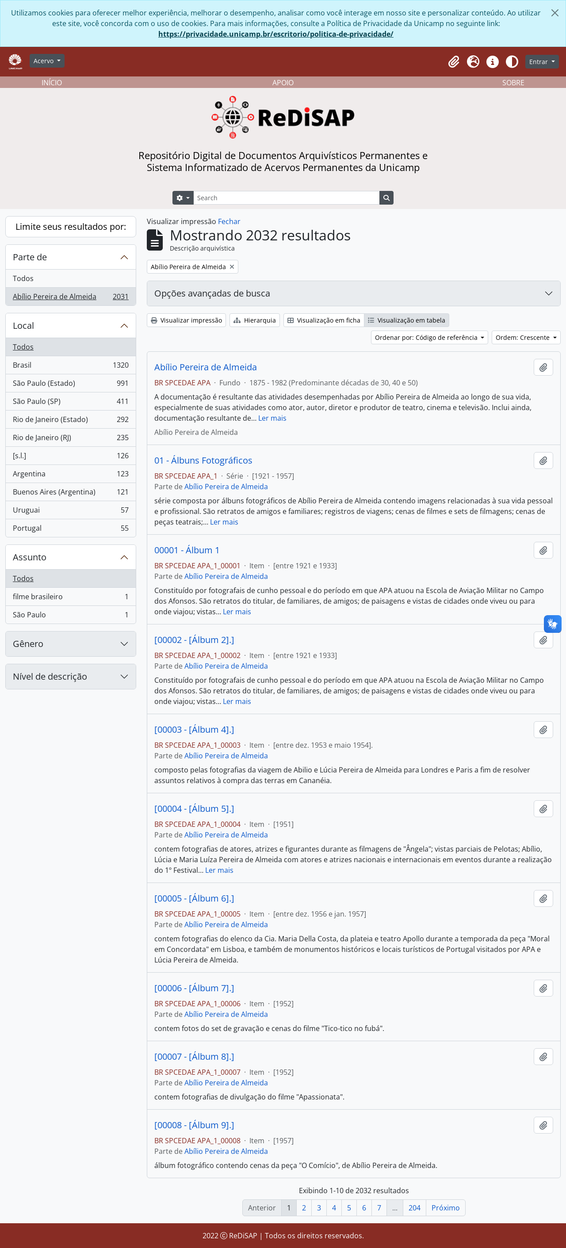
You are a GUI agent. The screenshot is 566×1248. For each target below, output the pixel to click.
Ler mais (272, 418)
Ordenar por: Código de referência (427, 337)
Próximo (446, 1208)
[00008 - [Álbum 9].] (194, 1125)
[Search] (286, 198)
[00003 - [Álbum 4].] (194, 729)
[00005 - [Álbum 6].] (194, 898)
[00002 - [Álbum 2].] (194, 640)
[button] (453, 62)
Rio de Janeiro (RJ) (70, 439)
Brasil (70, 367)
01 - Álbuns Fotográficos (203, 460)
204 (415, 1208)
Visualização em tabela (406, 320)
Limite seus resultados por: (70, 226)
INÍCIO (52, 83)
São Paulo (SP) (70, 403)
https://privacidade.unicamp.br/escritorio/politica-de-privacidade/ (276, 34)
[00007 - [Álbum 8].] (194, 1056)
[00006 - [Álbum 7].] (194, 988)
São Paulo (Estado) (70, 385)
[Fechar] (555, 12)
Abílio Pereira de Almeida (70, 298)
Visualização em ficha (323, 320)
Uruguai (70, 512)
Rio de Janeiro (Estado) (70, 421)
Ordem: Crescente (523, 337)
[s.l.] (70, 457)
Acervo (44, 61)
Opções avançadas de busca (212, 293)
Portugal (70, 530)
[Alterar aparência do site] (512, 62)
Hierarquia (254, 320)
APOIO (283, 83)
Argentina (70, 475)
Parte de (30, 257)
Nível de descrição (50, 676)
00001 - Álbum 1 (187, 550)
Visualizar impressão (186, 320)
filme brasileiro (70, 598)
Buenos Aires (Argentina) (70, 494)
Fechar (229, 221)
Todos (23, 278)
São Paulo (70, 616)
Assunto (29, 557)
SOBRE (513, 83)
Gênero (28, 644)
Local (23, 325)
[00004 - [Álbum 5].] (194, 808)
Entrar (539, 61)
